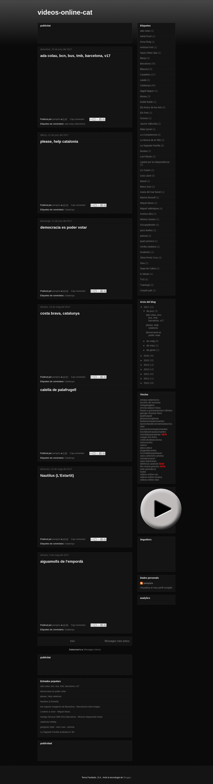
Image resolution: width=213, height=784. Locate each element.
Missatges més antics (117, 641)
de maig (150, 341)
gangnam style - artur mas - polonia (57, 727)
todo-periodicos (148, 469)
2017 (147, 307)
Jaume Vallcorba (148, 123)
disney (143, 96)
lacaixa (143, 151)
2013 (147, 369)
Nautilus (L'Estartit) (57, 475)
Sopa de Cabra (148, 268)
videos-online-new (149, 479)
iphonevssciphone (149, 418)
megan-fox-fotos (148, 437)
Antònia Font (146, 47)
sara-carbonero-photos (152, 455)
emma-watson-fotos (150, 407)
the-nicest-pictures (149, 466)
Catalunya (70, 209)
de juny (150, 311)
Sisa (142, 263)
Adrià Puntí (146, 36)
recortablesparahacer (151, 453)
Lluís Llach (145, 175)
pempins (148, 583)
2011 (147, 378)
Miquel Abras (147, 203)
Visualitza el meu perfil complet (156, 587)
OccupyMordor (147, 224)
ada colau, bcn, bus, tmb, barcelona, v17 (75, 56)
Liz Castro (145, 170)
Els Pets (144, 112)
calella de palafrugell (58, 390)
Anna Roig (145, 41)
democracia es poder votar (63, 227)
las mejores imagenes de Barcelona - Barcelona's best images (70, 706)
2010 (147, 383)
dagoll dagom (147, 91)
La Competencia (148, 134)
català (143, 80)
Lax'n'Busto (146, 156)
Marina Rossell (148, 197)
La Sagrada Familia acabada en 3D (57, 732)
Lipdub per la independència (154, 162)
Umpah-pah (146, 290)
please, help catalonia (59, 141)
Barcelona (80, 124)
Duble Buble (146, 102)
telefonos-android (149, 463)
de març (150, 345)
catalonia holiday (48, 722)
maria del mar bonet (150, 192)
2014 (147, 365)
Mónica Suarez (148, 219)
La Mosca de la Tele (150, 140)
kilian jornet (146, 129)
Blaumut (144, 69)
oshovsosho (146, 442)
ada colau (69, 124)
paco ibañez (146, 230)
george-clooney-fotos (151, 413)
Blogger (127, 777)
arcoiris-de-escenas (150, 402)
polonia (144, 235)
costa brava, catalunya (60, 313)
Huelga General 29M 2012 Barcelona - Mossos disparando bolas (71, 717)
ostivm (143, 445)
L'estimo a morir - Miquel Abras (55, 711)
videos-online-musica (151, 477)
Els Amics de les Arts (151, 107)
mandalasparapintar (150, 434)
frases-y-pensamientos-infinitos (156, 410)
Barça (143, 58)
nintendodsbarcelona (151, 439)
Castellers (145, 74)
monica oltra (146, 213)
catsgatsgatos (147, 405)
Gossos (144, 118)
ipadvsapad (146, 415)
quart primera (147, 241)
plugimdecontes (148, 450)
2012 (147, 374)
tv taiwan (144, 274)
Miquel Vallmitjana (149, 208)
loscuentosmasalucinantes (153, 429)
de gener (151, 350)
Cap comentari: (77, 119)
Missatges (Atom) (92, 649)
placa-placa (146, 447)
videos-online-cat (149, 474)
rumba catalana (148, 246)
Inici (72, 641)
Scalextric (145, 252)
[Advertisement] (79, 35)
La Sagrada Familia (150, 145)
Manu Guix (145, 186)
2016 (147, 355)
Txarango (145, 285)
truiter (143, 471)
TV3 (142, 279)
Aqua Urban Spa (148, 52)
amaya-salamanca (149, 399)
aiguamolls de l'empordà (61, 561)
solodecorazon (147, 458)
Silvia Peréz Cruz (149, 257)
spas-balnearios (148, 461)
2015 (147, 360)
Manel (143, 181)
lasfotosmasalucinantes (152, 421)
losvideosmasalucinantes (153, 431)
